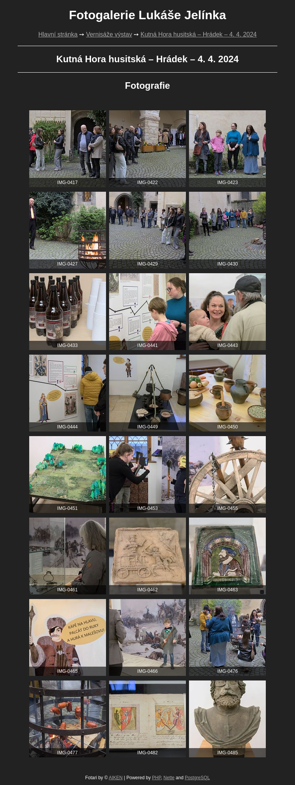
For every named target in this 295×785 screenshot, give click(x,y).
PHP (156, 777)
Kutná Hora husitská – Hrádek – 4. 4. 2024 (199, 34)
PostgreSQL (197, 777)
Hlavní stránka (58, 34)
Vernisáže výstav (109, 34)
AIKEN (116, 777)
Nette (169, 777)
